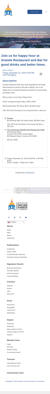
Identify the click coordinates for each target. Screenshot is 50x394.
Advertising (11, 313)
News (9, 230)
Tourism (11, 359)
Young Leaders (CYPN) (15, 332)
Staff (8, 233)
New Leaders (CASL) (14, 329)
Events (9, 288)
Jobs (8, 291)
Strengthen (11, 307)
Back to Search (8, 70)
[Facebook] (9, 217)
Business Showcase (14, 268)
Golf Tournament (13, 273)
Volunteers (10, 238)
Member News (12, 349)
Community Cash (15, 373)
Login (9, 344)
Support (10, 334)
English (12, 222)
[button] (34, 12)
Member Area (13, 340)
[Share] (40, 74)
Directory (10, 347)
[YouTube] (26, 217)
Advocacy (10, 324)
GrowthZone (29, 173)
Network (10, 286)
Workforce (10, 326)
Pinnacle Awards (13, 271)
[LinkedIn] (15, 217)
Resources (11, 305)
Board (9, 235)
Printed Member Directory (16, 254)
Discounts (10, 294)
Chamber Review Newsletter (17, 257)
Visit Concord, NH (13, 366)
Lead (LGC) (11, 310)
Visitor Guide (11, 252)
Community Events (13, 352)
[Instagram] (20, 217)
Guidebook (11, 249)
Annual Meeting (12, 276)
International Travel (14, 363)
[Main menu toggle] (46, 12)
